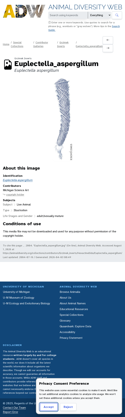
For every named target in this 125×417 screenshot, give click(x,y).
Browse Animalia (70, 292)
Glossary (65, 320)
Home (6, 44)
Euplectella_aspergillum (89, 46)
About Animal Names (73, 303)
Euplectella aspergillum (18, 180)
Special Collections (72, 315)
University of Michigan (16, 292)
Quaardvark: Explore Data (75, 326)
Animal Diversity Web (85, 7)
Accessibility (67, 332)
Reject (68, 407)
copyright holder (13, 194)
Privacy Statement (71, 338)
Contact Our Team (14, 407)
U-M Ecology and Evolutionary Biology (26, 303)
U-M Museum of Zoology (18, 297)
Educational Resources (74, 309)
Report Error (10, 412)
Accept (49, 407)
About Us (65, 297)
